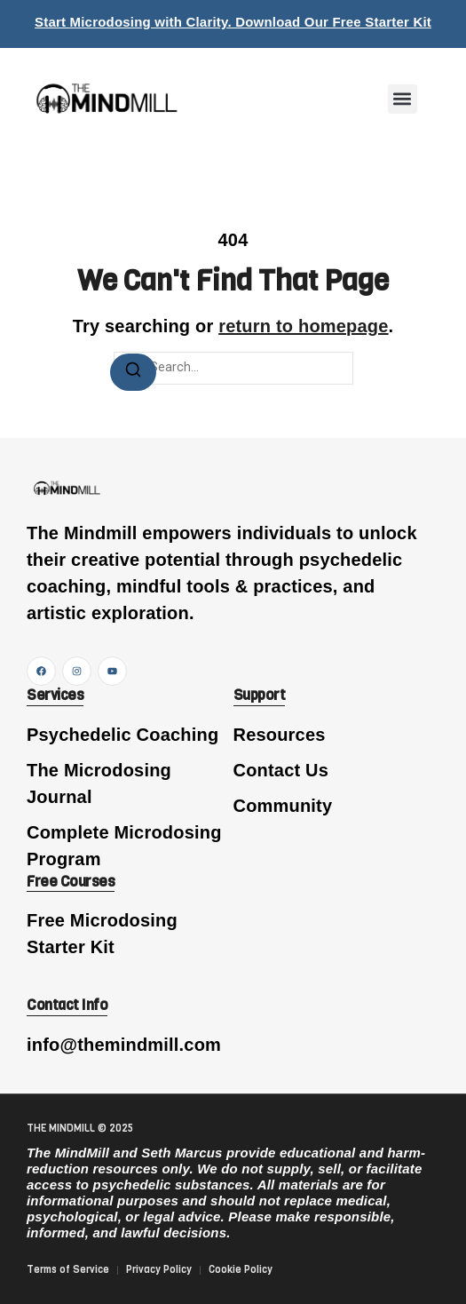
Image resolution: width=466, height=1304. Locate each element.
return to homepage (303, 326)
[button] (402, 99)
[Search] (133, 372)
